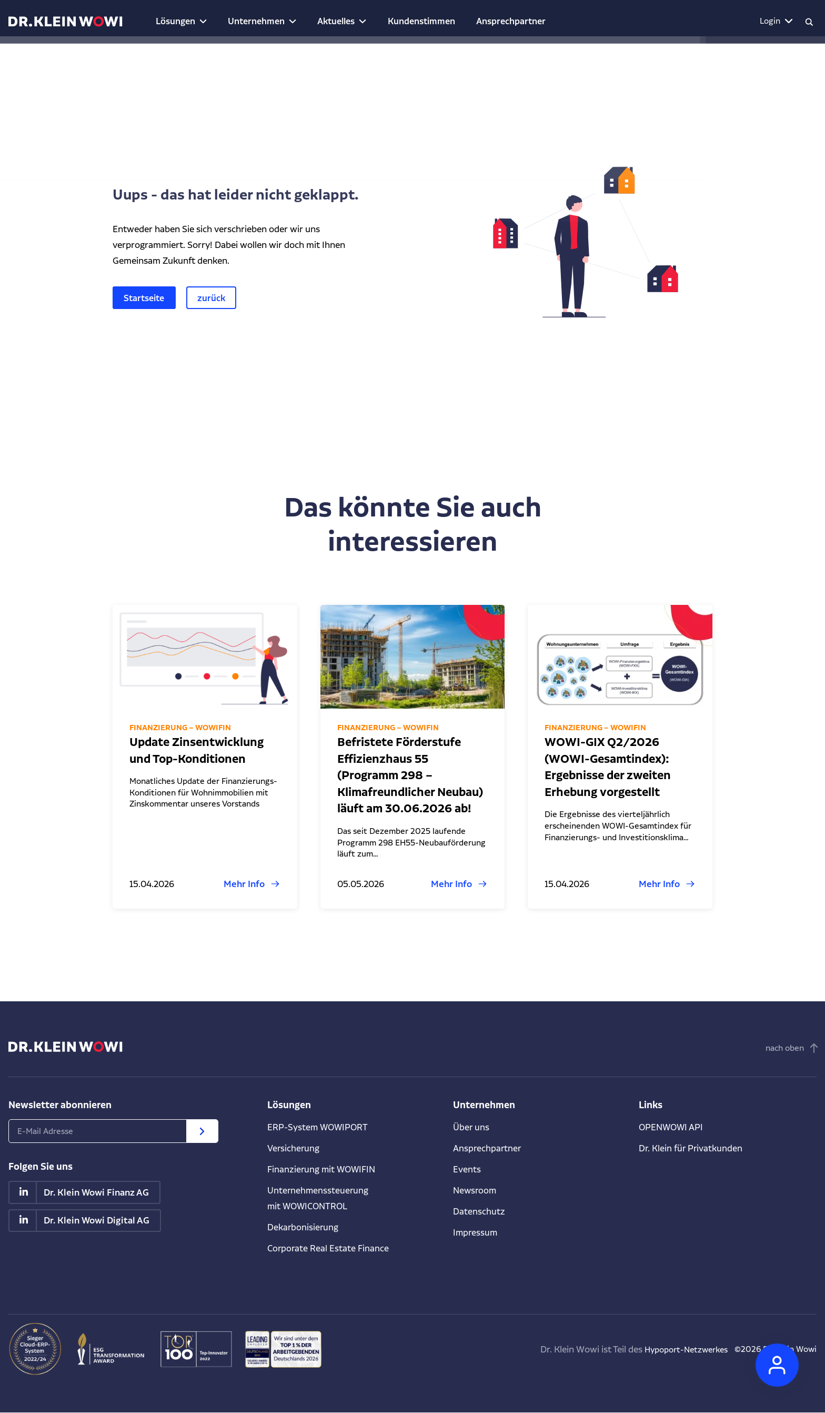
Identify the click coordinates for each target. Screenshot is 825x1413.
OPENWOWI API (672, 1127)
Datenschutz (479, 1211)
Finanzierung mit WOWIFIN (322, 1169)
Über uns (471, 1127)
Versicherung (293, 1148)
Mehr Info (244, 884)
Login (763, 21)
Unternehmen (243, 21)
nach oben (785, 1048)
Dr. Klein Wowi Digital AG (97, 1221)
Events (467, 1169)
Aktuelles (317, 21)
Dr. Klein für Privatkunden (691, 1148)
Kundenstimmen (394, 21)
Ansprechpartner (473, 21)
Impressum (476, 1232)
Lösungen (170, 21)
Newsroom (475, 1190)
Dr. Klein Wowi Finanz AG (96, 1193)
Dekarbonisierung (303, 1227)
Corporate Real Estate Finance (328, 1248)
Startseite (146, 297)
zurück (216, 297)
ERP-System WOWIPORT (318, 1127)
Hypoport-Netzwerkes (671, 1349)
